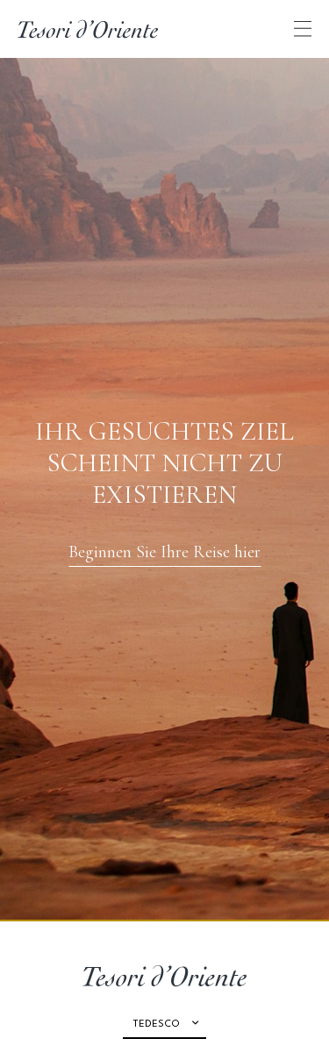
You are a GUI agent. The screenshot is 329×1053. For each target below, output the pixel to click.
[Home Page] (88, 29)
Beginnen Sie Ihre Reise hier (164, 551)
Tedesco (156, 1024)
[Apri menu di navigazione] (302, 28)
